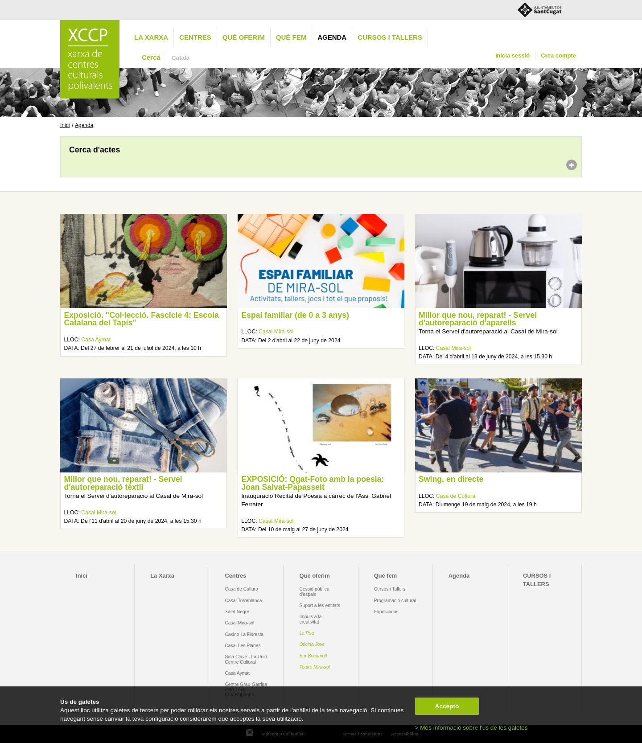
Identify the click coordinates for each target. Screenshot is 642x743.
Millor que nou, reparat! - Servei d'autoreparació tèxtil (123, 483)
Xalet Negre (237, 611)
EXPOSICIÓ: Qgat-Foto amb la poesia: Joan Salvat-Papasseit (312, 483)
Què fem (291, 37)
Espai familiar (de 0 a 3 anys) (295, 315)
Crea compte (558, 55)
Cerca (151, 57)
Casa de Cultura (455, 496)
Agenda (331, 37)
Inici (65, 125)
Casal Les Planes (242, 645)
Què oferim (243, 37)
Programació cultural (395, 600)
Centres (195, 37)
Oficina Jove (312, 644)
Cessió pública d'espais (314, 591)
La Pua (307, 633)
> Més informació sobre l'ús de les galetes (471, 727)
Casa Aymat (96, 340)
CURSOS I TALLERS (390, 37)
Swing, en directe (451, 479)
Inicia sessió (512, 55)
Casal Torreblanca (243, 600)
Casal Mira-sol (276, 331)
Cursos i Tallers (389, 589)
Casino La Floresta (244, 634)
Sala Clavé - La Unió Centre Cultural (246, 659)
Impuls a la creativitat (311, 619)
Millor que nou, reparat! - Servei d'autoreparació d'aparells (478, 319)
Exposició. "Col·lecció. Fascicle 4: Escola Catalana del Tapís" (141, 319)
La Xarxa (151, 37)
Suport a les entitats (320, 605)
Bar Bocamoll (313, 655)
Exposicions (386, 611)
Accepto (447, 706)
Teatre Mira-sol (315, 667)
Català (181, 57)
